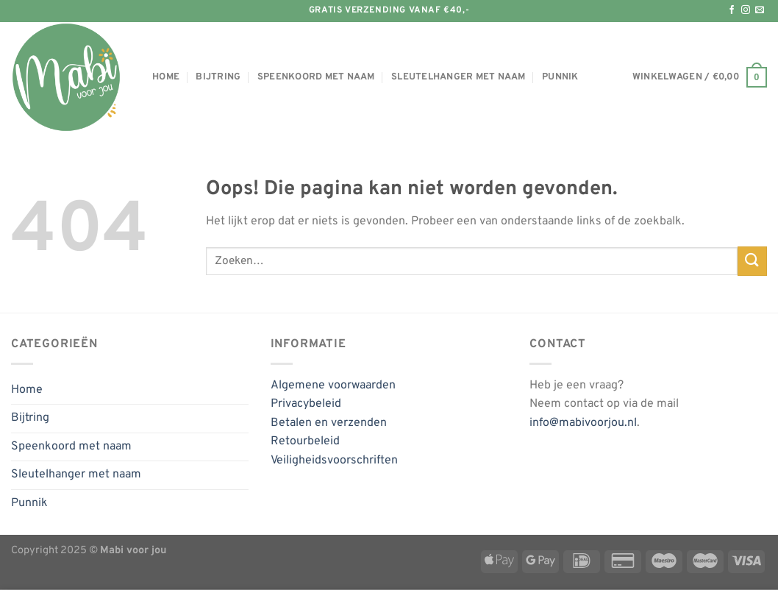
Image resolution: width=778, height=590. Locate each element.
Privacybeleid (306, 404)
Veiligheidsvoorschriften (334, 460)
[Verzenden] (752, 260)
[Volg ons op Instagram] (745, 10)
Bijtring (218, 77)
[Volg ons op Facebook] (731, 10)
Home (165, 77)
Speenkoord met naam (316, 77)
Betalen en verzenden (329, 423)
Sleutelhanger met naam (458, 77)
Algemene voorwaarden (333, 385)
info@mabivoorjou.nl (583, 423)
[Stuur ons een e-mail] (759, 10)
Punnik (560, 77)
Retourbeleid (305, 441)
